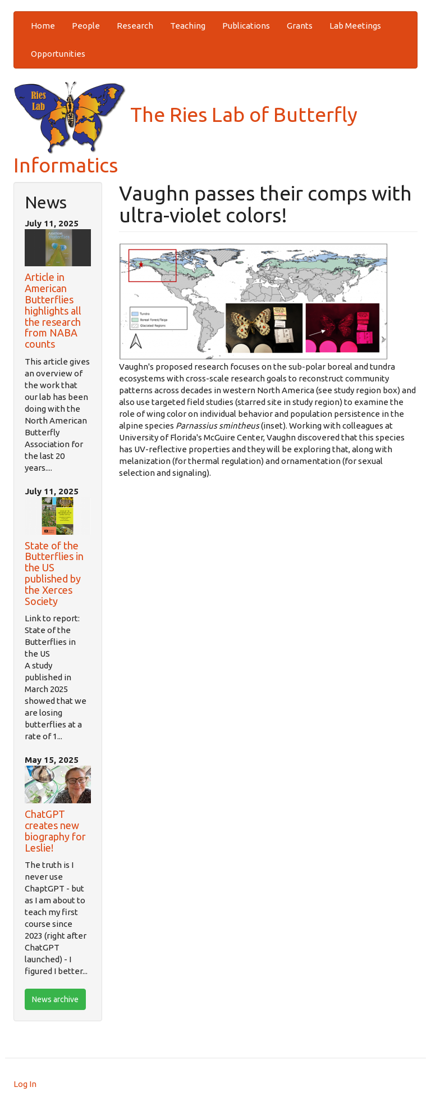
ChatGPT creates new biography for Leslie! (55, 830)
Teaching (187, 25)
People (86, 25)
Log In (24, 1084)
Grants (300, 25)
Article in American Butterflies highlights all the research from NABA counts (53, 310)
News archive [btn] (55, 999)
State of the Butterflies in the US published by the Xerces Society (54, 573)
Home (43, 25)
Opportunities (58, 53)
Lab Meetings (355, 25)
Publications (246, 25)
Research (135, 25)
